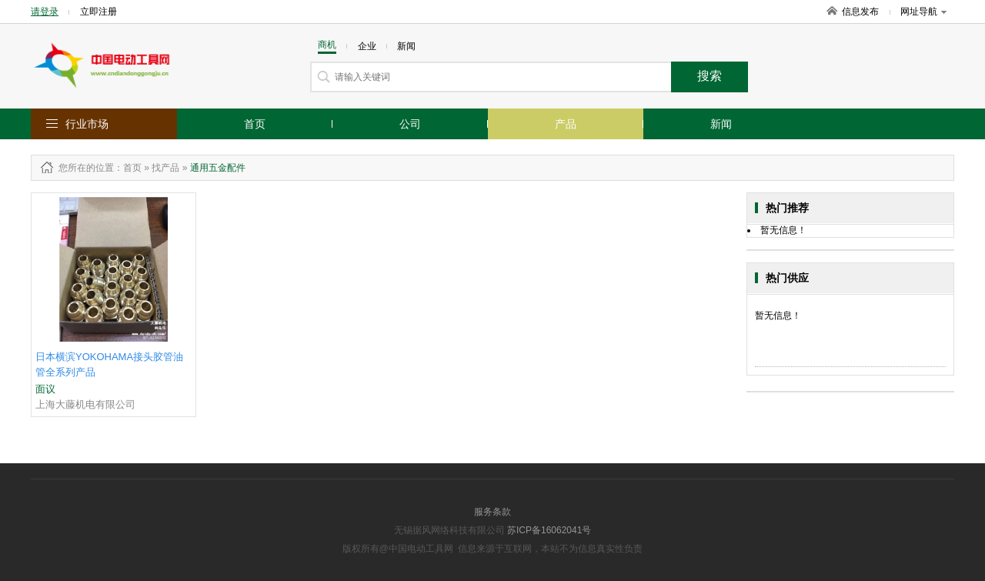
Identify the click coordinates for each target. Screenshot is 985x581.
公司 (410, 124)
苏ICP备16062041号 (549, 530)
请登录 (44, 11)
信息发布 (860, 11)
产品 (565, 124)
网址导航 (923, 11)
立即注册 (98, 11)
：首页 (128, 167)
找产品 (165, 167)
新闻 (721, 124)
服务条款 (492, 511)
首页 (254, 124)
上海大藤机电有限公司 (85, 404)
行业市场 (87, 124)
